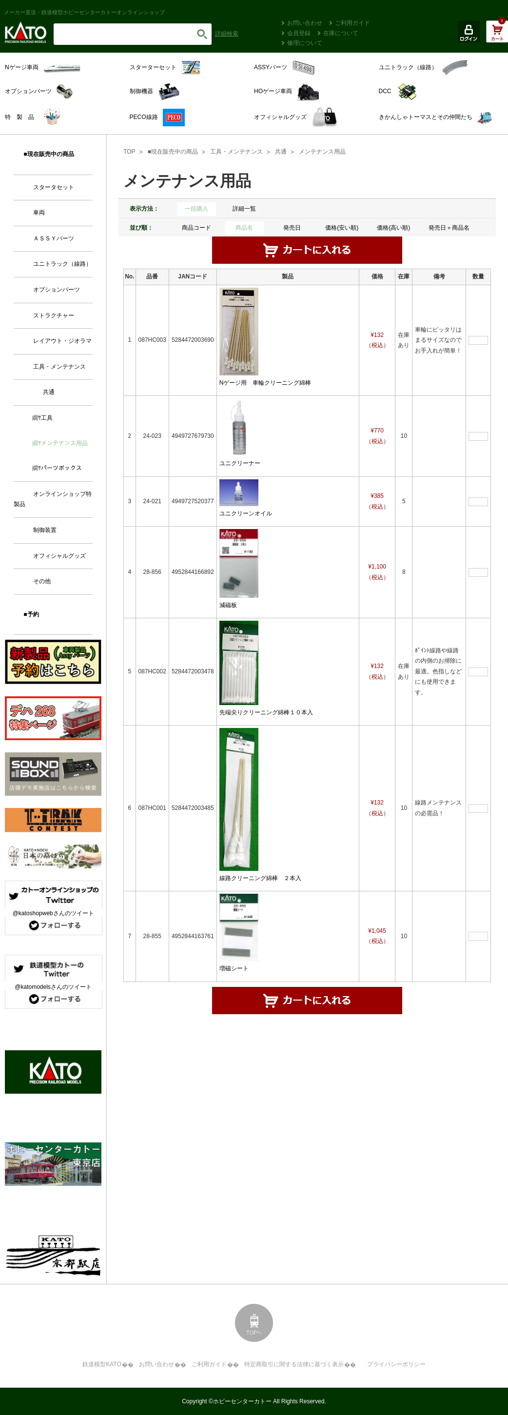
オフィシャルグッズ (59, 555)
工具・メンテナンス (236, 151)
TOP (129, 151)
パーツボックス (61, 468)
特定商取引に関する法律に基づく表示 (294, 1364)
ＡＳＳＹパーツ (53, 238)
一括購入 (196, 208)
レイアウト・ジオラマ (62, 340)
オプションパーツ (56, 289)
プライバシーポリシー (396, 1364)
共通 (281, 151)
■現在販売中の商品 (173, 151)
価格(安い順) (341, 227)
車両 (39, 212)
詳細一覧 (244, 208)
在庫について (340, 33)
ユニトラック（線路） (62, 263)
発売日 (292, 227)
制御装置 (45, 530)
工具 (47, 417)
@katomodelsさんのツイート (53, 986)
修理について (304, 43)
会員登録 (299, 33)
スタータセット (53, 187)
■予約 (31, 614)
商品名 (244, 227)
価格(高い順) (393, 227)
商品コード (196, 227)
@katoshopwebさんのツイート (53, 913)
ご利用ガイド (352, 23)
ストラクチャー (53, 315)
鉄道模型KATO (101, 1364)
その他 (42, 581)
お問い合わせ (304, 23)
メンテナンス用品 (322, 151)
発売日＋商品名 (449, 227)
